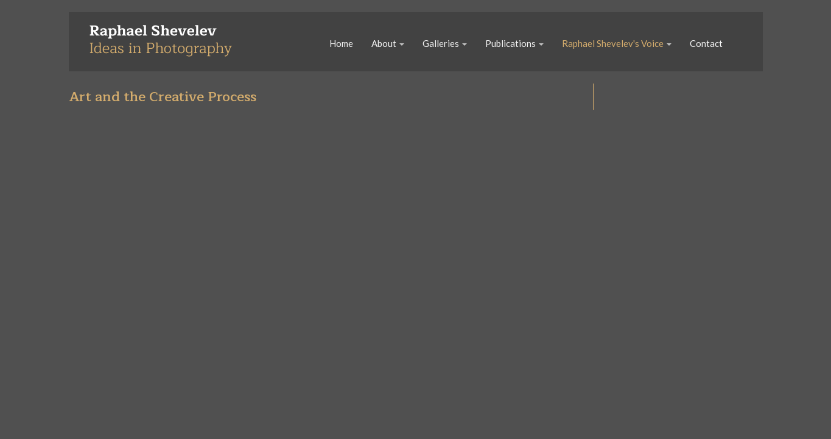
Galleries (445, 43)
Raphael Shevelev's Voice (616, 43)
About (387, 43)
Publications (514, 43)
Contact (706, 43)
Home (341, 43)
